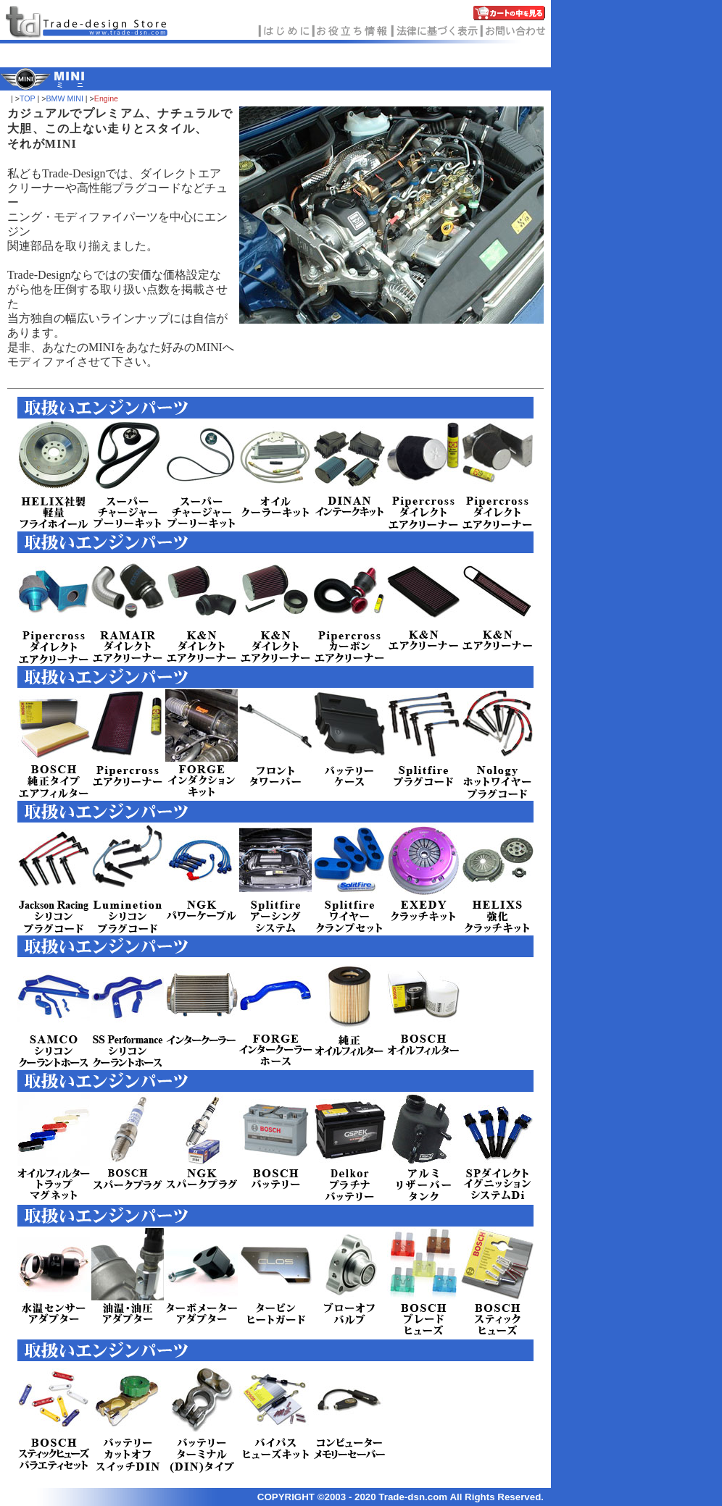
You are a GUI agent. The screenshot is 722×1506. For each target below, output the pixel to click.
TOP (28, 98)
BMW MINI (64, 98)
